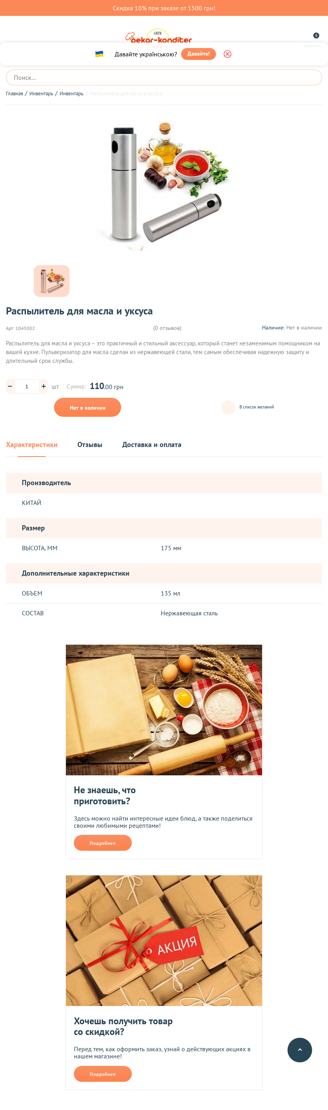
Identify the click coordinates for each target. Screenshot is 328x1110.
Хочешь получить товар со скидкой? (123, 1026)
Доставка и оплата (151, 445)
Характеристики (32, 445)
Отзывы (89, 445)
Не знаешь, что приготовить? (105, 795)
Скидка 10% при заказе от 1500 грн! (164, 8)
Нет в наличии (88, 407)
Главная (14, 93)
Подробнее (103, 843)
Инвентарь (41, 93)
